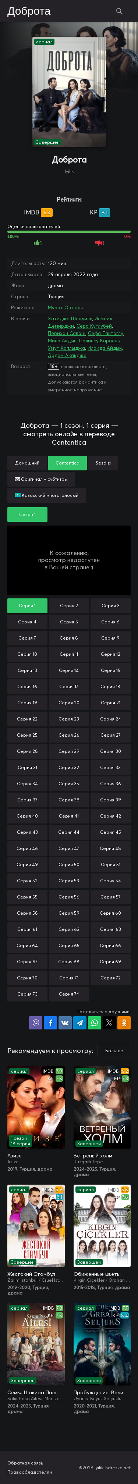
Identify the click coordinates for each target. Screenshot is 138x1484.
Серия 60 (110, 913)
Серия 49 (27, 864)
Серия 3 (111, 605)
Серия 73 (27, 994)
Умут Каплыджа (66, 348)
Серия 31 (27, 767)
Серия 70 (27, 978)
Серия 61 (27, 929)
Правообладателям (29, 1472)
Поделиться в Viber (35, 1022)
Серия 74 (69, 994)
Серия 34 (27, 783)
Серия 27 (110, 735)
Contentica (67, 463)
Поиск (120, 11)
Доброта (28, 11)
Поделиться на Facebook (50, 1022)
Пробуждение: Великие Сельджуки (102, 1392)
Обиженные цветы (97, 1274)
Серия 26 (69, 735)
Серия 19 (27, 702)
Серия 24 (110, 719)
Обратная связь (25, 1463)
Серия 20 (69, 702)
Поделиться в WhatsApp (94, 1022)
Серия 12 (110, 654)
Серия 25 (27, 735)
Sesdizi (103, 463)
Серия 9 (110, 638)
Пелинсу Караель (99, 341)
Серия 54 (110, 880)
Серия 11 (69, 654)
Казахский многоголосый (46, 495)
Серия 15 (110, 670)
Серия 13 (27, 670)
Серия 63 (110, 929)
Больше (114, 1050)
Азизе (14, 1155)
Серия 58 (27, 913)
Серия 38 (69, 800)
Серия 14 (69, 670)
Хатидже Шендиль (70, 318)
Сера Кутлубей (94, 326)
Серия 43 (27, 832)
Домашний (27, 463)
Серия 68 (68, 961)
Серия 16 (27, 686)
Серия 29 (69, 751)
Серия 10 (27, 654)
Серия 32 (69, 767)
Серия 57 (110, 897)
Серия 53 (69, 880)
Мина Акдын (62, 341)
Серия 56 (69, 897)
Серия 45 (110, 832)
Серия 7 (27, 638)
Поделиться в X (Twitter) (109, 1022)
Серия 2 (69, 605)
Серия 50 (69, 864)
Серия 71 (68, 978)
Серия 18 (110, 686)
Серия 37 (27, 800)
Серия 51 (110, 864)
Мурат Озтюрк (65, 307)
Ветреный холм (93, 1155)
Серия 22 (27, 719)
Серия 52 (27, 880)
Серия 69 (110, 961)
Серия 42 (110, 816)
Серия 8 (69, 638)
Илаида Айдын (105, 348)
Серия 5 (69, 621)
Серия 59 (69, 913)
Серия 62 (69, 929)
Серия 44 (68, 832)
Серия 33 (110, 767)
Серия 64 (27, 945)
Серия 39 (110, 800)
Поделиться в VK (65, 1022)
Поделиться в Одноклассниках (124, 1022)
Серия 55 (27, 897)
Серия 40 (27, 816)
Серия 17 (68, 686)
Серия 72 (110, 978)
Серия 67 (27, 961)
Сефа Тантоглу (105, 333)
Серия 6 (110, 621)
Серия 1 (27, 605)
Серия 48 (110, 848)
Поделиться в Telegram (79, 1022)
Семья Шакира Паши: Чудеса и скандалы (36, 1392)
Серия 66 (110, 945)
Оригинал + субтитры (41, 479)
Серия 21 (110, 702)
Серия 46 (27, 848)
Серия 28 (27, 751)
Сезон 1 (27, 514)
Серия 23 (69, 719)
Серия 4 (27, 621)
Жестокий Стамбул (31, 1274)
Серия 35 (69, 783)
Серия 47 (69, 848)
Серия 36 (110, 783)
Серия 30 (110, 751)
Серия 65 (69, 945)
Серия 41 (69, 816)
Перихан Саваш (66, 333)
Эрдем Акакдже (67, 355)
